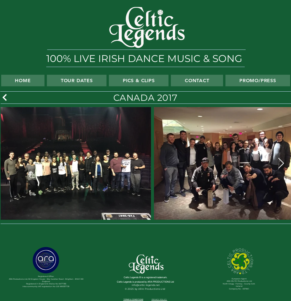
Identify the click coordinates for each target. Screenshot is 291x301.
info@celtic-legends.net (146, 285)
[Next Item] (281, 163)
